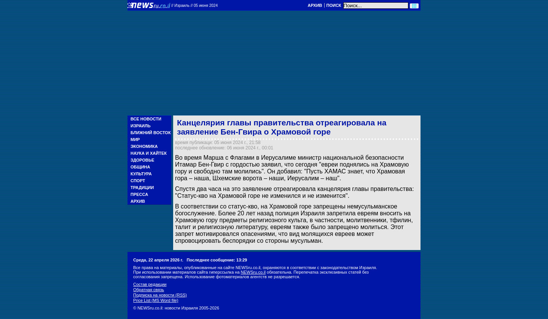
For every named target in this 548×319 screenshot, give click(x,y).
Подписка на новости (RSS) (160, 295)
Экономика (144, 146)
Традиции (142, 187)
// (194, 5)
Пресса (139, 194)
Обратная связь (148, 289)
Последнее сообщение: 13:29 (217, 260)
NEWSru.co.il (253, 272)
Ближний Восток (151, 132)
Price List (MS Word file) (155, 300)
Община (140, 167)
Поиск (334, 5)
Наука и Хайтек (149, 153)
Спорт (138, 180)
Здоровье (142, 160)
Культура (141, 174)
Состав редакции (149, 284)
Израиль (141, 125)
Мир (135, 139)
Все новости (146, 119)
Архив (314, 5)
